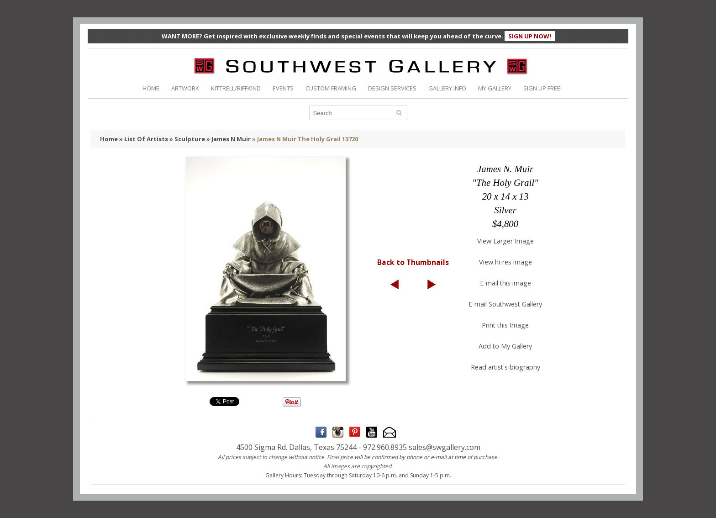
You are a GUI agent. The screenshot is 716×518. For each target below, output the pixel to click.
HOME (150, 88)
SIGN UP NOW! (529, 36)
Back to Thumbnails (413, 262)
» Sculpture (187, 139)
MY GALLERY (494, 88)
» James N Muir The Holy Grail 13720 (305, 139)
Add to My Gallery (505, 346)
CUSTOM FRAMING (330, 88)
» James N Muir (228, 139)
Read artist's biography (505, 367)
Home (109, 139)
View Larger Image (505, 241)
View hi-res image (505, 262)
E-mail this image (505, 283)
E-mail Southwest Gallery (505, 304)
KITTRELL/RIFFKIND (236, 88)
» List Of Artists (143, 139)
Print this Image (505, 325)
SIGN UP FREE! (542, 88)
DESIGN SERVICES (392, 88)
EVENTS (283, 88)
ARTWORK (185, 88)
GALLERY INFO (447, 88)
